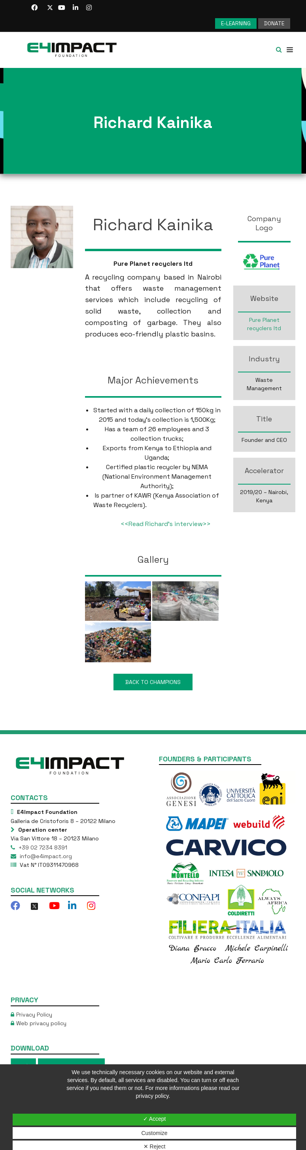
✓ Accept (154, 1119)
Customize (154, 1133)
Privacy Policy (34, 1013)
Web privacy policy (41, 1022)
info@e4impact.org (45, 855)
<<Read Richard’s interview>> (166, 524)
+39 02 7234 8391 (42, 846)
